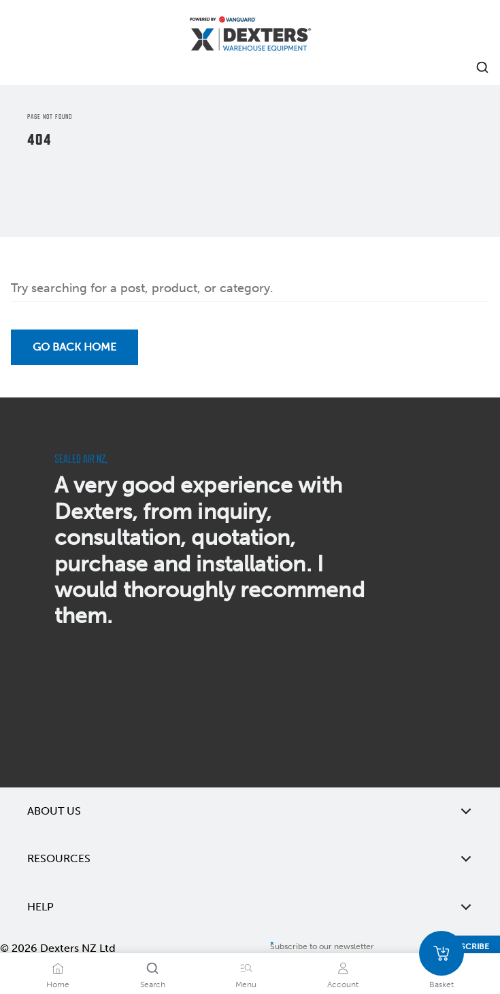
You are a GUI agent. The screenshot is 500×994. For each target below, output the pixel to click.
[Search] (152, 968)
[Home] (250, 35)
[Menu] (246, 968)
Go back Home (74, 346)
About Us (250, 811)
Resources (250, 859)
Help (250, 907)
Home (57, 984)
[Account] (343, 968)
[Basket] (441, 953)
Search (152, 984)
